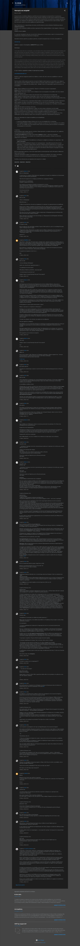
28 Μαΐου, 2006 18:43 (24, 703)
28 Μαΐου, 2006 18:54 (24, 721)
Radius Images (43, 942)
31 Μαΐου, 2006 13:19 (24, 882)
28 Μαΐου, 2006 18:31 (24, 679)
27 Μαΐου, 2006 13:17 (24, 192)
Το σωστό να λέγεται (28, 848)
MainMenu (26, 240)
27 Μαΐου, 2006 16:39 (24, 371)
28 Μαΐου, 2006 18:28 (24, 655)
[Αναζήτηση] (67, 3)
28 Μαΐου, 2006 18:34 (24, 688)
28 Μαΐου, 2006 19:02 (24, 746)
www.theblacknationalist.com (21, 73)
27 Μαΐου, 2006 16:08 (24, 346)
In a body (18, 3)
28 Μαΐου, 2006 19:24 (24, 756)
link (43, 686)
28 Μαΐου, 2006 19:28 (24, 769)
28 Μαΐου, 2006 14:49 (24, 518)
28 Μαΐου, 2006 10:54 (24, 458)
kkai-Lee (26, 171)
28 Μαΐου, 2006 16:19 (24, 568)
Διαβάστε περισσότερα (59, 905)
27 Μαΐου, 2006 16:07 (24, 334)
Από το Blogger (40, 940)
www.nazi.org (17, 41)
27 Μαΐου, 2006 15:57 (24, 276)
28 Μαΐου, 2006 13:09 (24, 489)
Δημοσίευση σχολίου (20, 885)
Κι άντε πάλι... (18, 894)
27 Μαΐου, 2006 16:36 (24, 361)
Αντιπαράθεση (18, 909)
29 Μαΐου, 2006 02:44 (24, 845)
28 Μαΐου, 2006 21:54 (24, 784)
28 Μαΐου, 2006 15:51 (24, 557)
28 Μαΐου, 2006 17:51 (24, 609)
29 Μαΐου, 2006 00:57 (24, 833)
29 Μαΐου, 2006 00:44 (24, 809)
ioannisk (26, 773)
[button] (64, 11)
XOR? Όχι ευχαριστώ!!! (20, 923)
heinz (25, 195)
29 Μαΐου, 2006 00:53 (24, 817)
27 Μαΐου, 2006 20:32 (24, 438)
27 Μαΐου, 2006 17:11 (24, 416)
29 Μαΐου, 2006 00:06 (24, 798)
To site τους (22, 359)
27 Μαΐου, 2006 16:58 (24, 399)
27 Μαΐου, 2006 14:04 (24, 255)
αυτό (25, 556)
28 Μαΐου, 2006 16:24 (24, 584)
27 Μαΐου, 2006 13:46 (24, 236)
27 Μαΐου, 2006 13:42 (24, 218)
